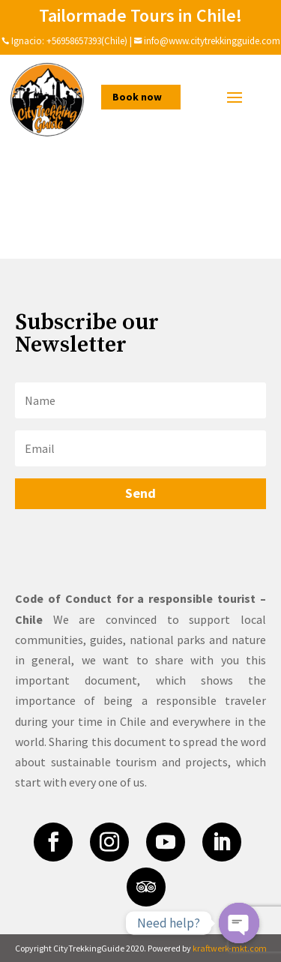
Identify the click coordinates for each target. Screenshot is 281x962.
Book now (137, 96)
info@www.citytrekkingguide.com (212, 40)
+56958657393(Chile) (85, 40)
